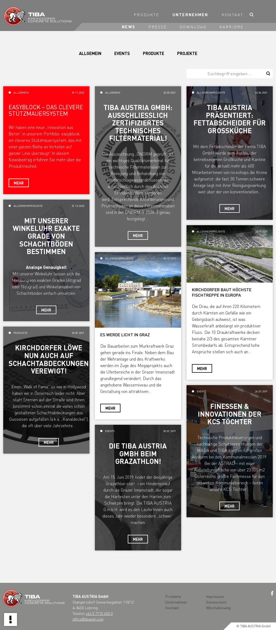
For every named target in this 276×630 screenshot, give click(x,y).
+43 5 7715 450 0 (99, 613)
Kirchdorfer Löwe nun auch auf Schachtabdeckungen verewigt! (49, 359)
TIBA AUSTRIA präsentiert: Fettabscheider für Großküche (230, 119)
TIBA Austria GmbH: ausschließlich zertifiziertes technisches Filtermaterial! (138, 122)
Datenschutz (216, 602)
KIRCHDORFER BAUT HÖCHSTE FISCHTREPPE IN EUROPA (221, 292)
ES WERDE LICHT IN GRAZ (125, 334)
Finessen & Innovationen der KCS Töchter (229, 414)
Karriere (231, 26)
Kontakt (232, 14)
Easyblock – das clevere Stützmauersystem (46, 110)
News (128, 26)
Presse (157, 26)
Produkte (146, 14)
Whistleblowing (218, 607)
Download (193, 26)
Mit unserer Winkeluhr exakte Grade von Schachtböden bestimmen (46, 236)
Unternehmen (190, 14)
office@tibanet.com (88, 619)
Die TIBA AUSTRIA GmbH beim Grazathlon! (138, 453)
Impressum (215, 596)
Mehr (19, 182)
